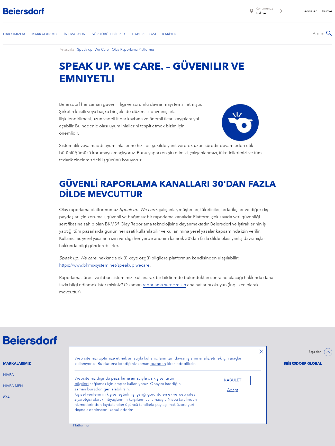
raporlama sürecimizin (164, 285)
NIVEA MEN (13, 386)
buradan (158, 364)
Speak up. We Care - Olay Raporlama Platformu (115, 49)
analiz (204, 358)
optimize (107, 358)
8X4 (6, 397)
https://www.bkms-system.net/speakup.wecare (104, 265)
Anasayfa (67, 49)
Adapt (232, 390)
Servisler (310, 11)
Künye (327, 11)
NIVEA (8, 375)
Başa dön (315, 352)
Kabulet (232, 380)
